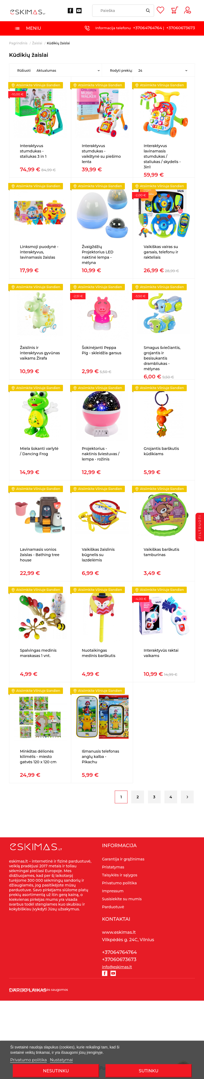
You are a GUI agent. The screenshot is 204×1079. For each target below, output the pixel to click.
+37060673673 (180, 27)
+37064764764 (147, 27)
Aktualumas (46, 70)
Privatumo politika (28, 1059)
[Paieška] (123, 11)
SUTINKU (149, 1070)
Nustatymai (61, 1059)
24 (140, 70)
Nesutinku (56, 1070)
